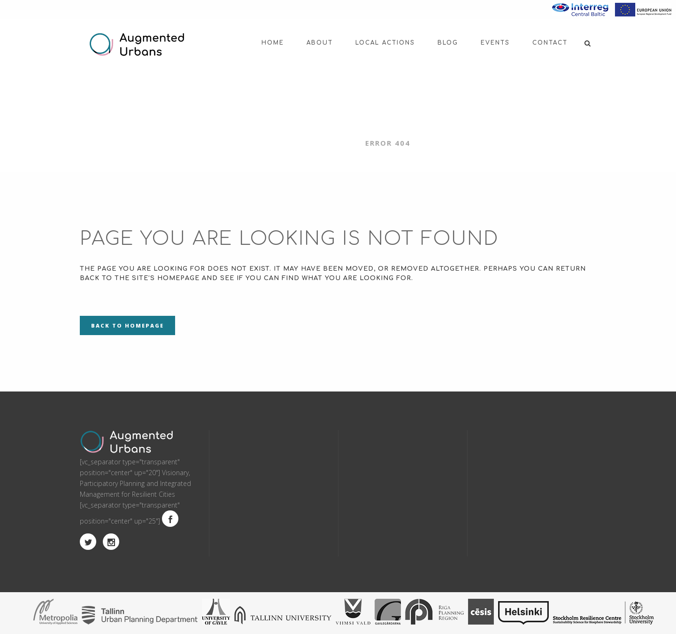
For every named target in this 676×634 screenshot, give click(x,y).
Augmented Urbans (311, 143)
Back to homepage (127, 325)
